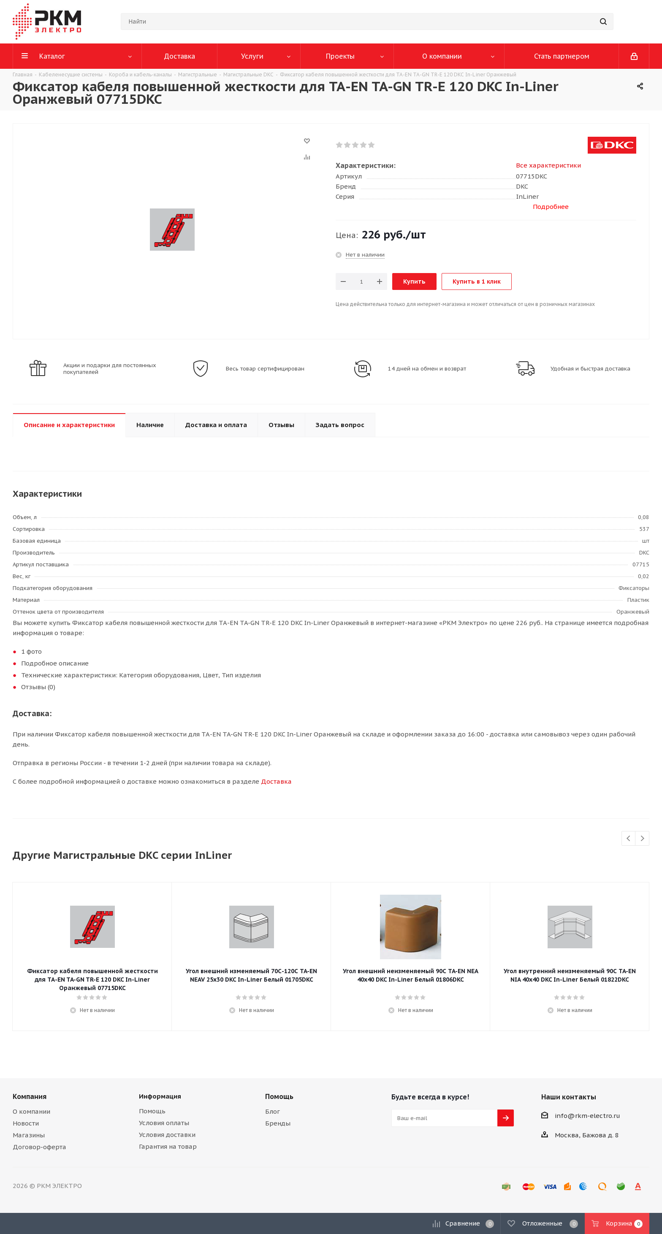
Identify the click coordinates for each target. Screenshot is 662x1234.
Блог (272, 1111)
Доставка (276, 781)
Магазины (29, 1135)
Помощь (152, 1111)
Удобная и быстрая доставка (590, 368)
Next (642, 838)
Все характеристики (548, 165)
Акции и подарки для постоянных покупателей (109, 369)
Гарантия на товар (168, 1146)
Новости (26, 1123)
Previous (629, 838)
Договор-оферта (39, 1147)
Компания (29, 1096)
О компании (31, 1111)
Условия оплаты (164, 1123)
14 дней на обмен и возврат (427, 368)
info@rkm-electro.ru (587, 1116)
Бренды (277, 1123)
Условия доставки (167, 1135)
